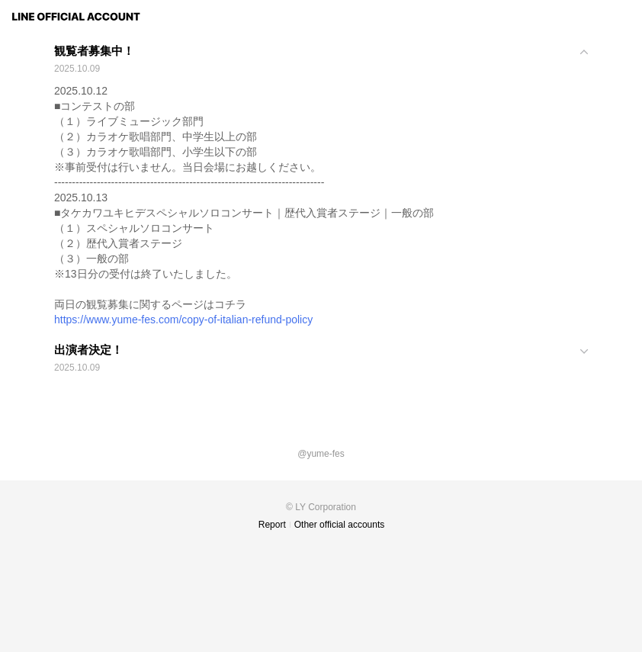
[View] (321, 61)
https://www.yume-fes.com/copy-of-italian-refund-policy (183, 319)
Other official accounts (339, 524)
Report (272, 524)
